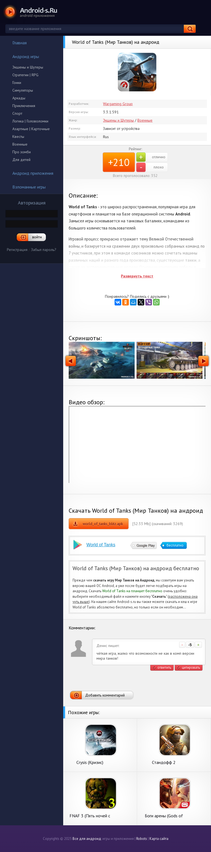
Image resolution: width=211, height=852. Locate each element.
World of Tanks (100, 544)
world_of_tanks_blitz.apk (103, 523)
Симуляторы (22, 90)
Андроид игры (22, 56)
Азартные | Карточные (31, 128)
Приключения (23, 105)
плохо (150, 167)
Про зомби (21, 151)
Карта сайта (158, 838)
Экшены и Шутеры (27, 67)
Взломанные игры (25, 187)
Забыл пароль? (43, 249)
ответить (164, 667)
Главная (16, 42)
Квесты (18, 136)
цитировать (191, 667)
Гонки (16, 82)
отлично (150, 157)
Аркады (18, 97)
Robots (141, 838)
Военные (19, 144)
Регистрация (17, 249)
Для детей (21, 159)
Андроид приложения (29, 173)
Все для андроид (87, 838)
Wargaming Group (118, 103)
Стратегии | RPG (25, 74)
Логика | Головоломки (30, 121)
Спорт (17, 113)
